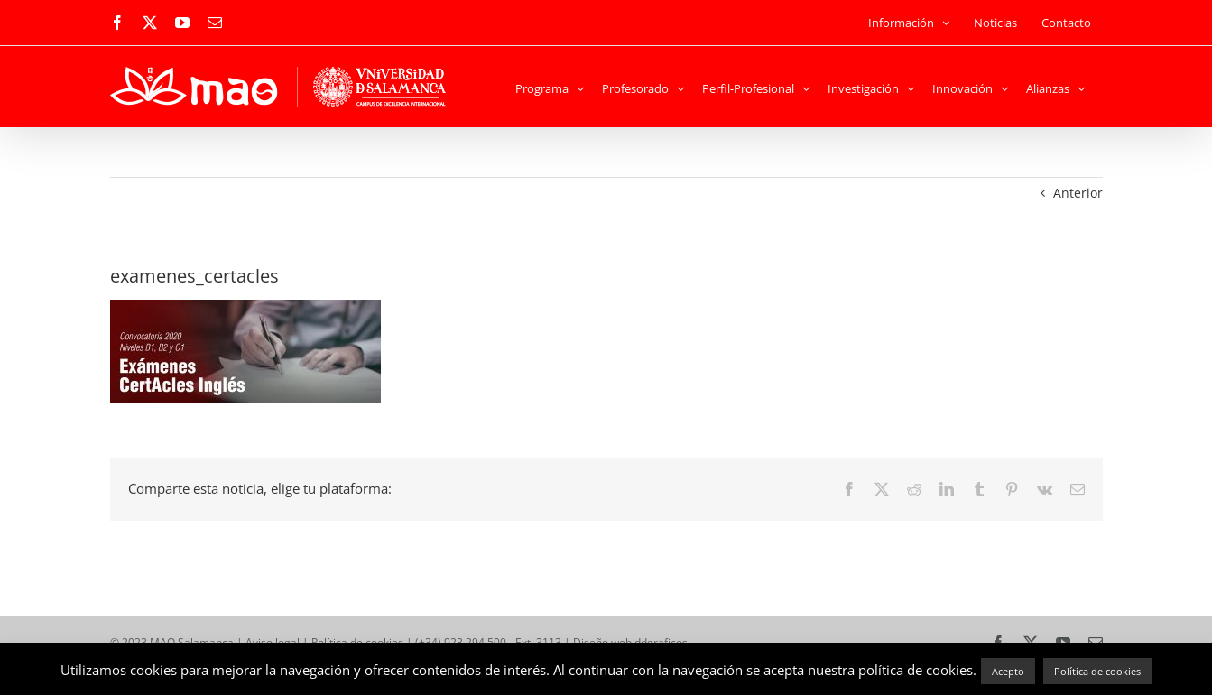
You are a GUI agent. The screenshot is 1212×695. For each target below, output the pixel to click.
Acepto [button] (1008, 671)
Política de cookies (1097, 671)
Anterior (1078, 192)
